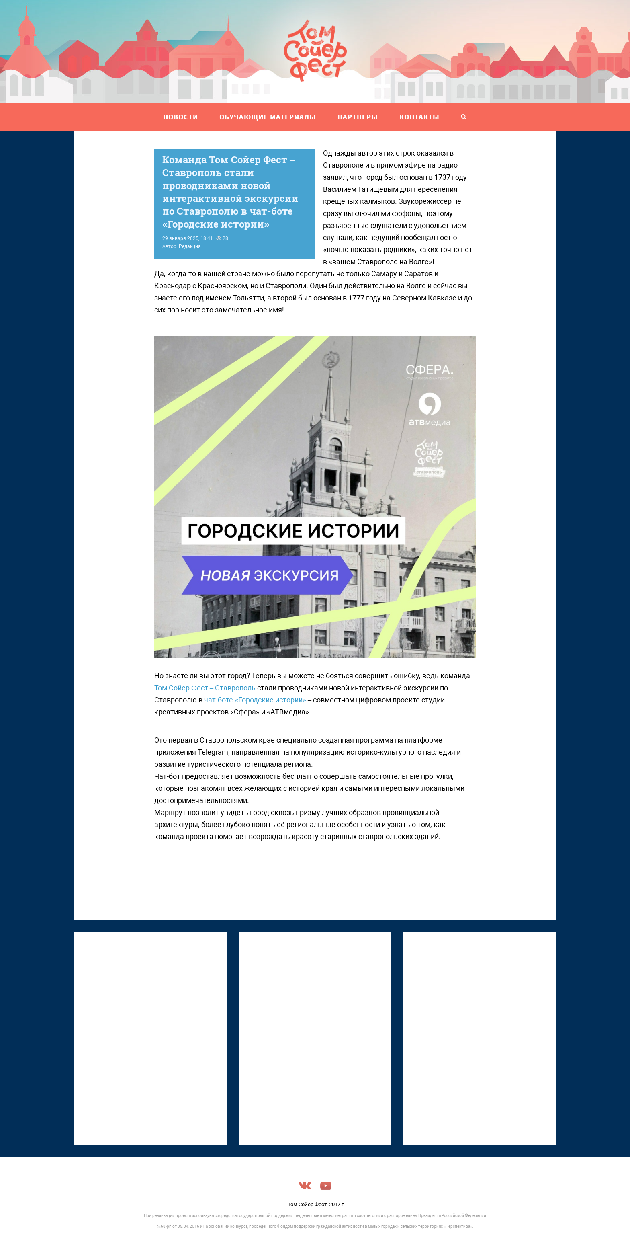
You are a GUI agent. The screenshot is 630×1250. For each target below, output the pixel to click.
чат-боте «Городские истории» (255, 700)
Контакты (419, 116)
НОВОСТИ (180, 116)
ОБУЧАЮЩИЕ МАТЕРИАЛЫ (267, 116)
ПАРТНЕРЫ (358, 116)
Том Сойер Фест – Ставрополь (205, 687)
